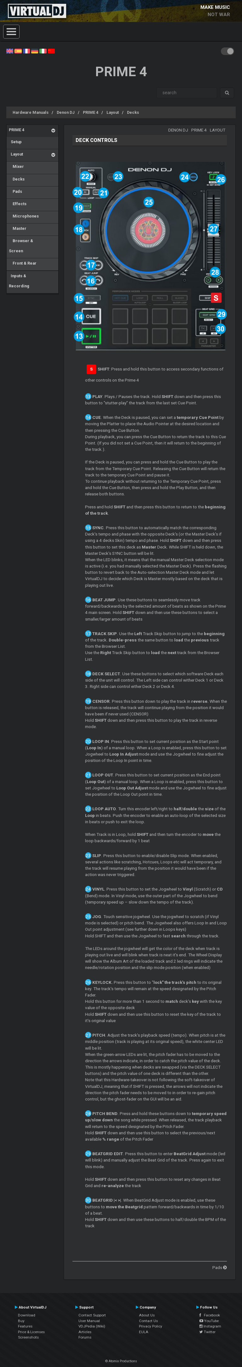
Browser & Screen (21, 245)
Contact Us (148, 1321)
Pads (15, 191)
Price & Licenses (31, 1332)
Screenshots (28, 1337)
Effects (17, 203)
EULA (143, 1332)
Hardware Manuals (31, 112)
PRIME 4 (90, 112)
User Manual (89, 1321)
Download (26, 1315)
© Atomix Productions (121, 1361)
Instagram (210, 1326)
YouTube (209, 1321)
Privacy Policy (150, 1326)
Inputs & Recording (19, 280)
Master (17, 228)
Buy (21, 1321)
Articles (84, 1332)
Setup (15, 141)
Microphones (24, 216)
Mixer (16, 166)
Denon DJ (66, 112)
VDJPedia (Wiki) (91, 1326)
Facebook (209, 1315)
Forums (84, 1337)
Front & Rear (23, 263)
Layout (113, 112)
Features (25, 1326)
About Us (147, 1315)
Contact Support (92, 1315)
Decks (133, 112)
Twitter (207, 1332)
